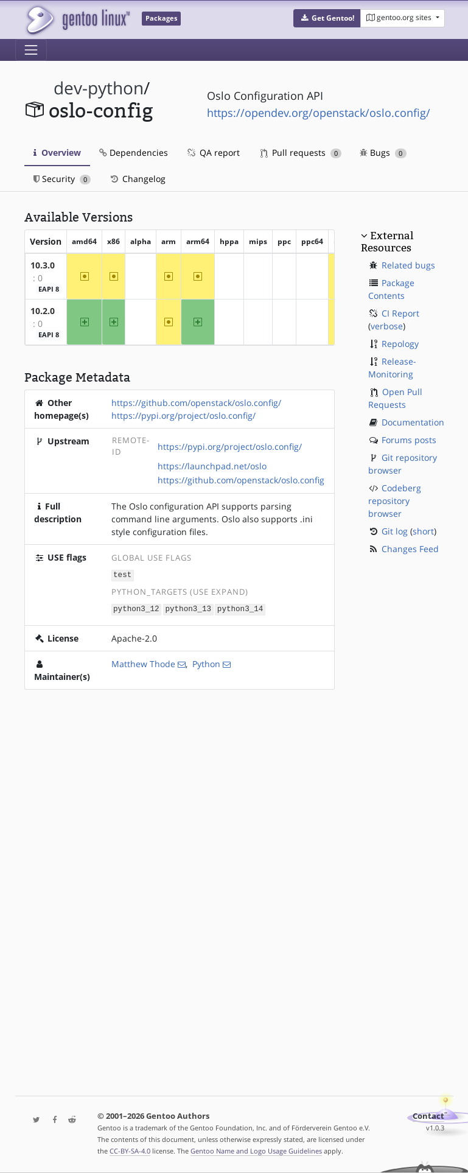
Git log (395, 531)
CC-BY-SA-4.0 (130, 1150)
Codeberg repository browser (394, 500)
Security (62, 178)
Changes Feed (410, 549)
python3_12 (136, 608)
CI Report (400, 313)
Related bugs (408, 265)
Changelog (137, 178)
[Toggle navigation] (31, 50)
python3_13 (188, 608)
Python (206, 662)
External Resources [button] (387, 241)
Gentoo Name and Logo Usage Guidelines (256, 1150)
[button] (327, 18)
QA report (213, 152)
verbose (387, 326)
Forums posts (409, 440)
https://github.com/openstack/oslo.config (241, 480)
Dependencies (133, 152)
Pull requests (301, 152)
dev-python (99, 88)
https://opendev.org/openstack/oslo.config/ (318, 112)
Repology (400, 343)
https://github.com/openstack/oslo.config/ (196, 402)
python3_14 (240, 608)
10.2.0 (42, 311)
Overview (57, 152)
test (122, 574)
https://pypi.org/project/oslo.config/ (183, 415)
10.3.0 (42, 265)
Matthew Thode (143, 662)
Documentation (413, 422)
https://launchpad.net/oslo (212, 466)
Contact (428, 1116)
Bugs (383, 152)
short (423, 531)
